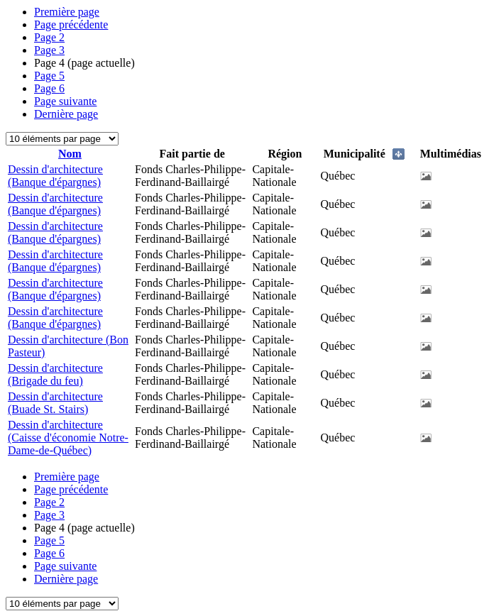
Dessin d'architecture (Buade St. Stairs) (55, 402)
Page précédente (71, 24)
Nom (70, 154)
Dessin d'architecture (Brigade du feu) (55, 374)
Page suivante (65, 101)
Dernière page (66, 114)
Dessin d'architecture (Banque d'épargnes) (55, 175)
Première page (66, 12)
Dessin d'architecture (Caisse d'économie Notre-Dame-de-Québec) (68, 437)
